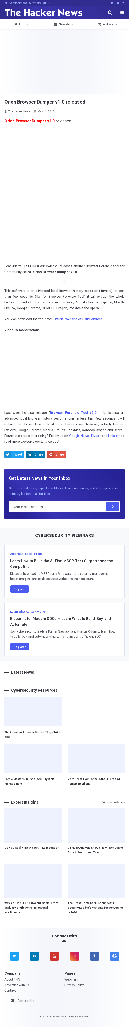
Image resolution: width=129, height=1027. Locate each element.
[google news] (114, 956)
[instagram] (74, 956)
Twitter (96, 436)
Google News (79, 436)
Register (20, 589)
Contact (10, 990)
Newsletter (64, 24)
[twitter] (14, 956)
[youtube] (54, 956)
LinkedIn (114, 436)
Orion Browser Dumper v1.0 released (44, 102)
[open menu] (122, 12)
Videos (107, 802)
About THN (12, 979)
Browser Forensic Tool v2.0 (73, 413)
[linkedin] (34, 956)
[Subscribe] (112, 506)
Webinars (107, 24)
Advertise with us (16, 985)
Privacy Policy (74, 985)
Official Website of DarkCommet (78, 319)
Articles (119, 802)
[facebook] (94, 956)
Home (21, 24)
